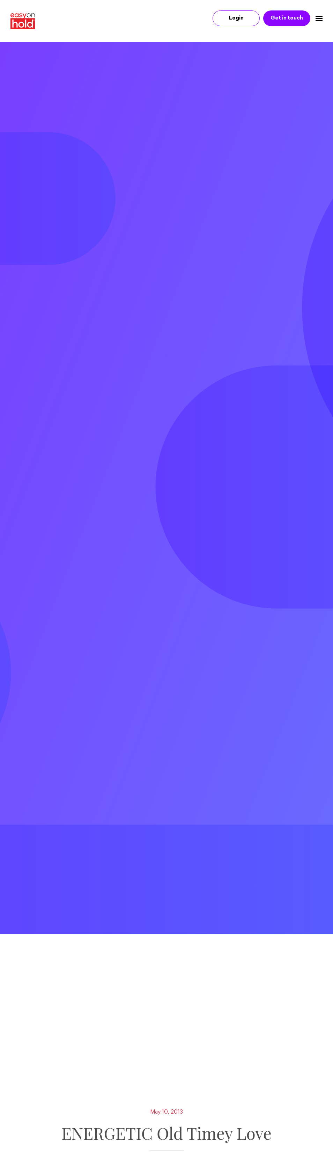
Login (236, 18)
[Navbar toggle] (316, 18)
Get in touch (287, 18)
